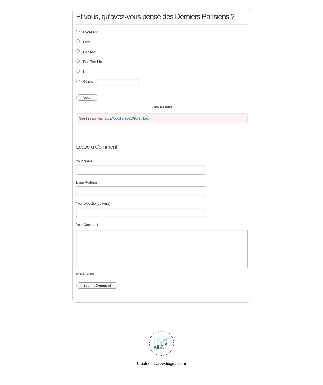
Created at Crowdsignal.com (161, 363)
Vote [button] (86, 97)
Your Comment (87, 225)
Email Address (86, 182)
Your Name (84, 161)
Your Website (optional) (93, 204)
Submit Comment (97, 285)
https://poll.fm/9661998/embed (126, 118)
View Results (161, 107)
